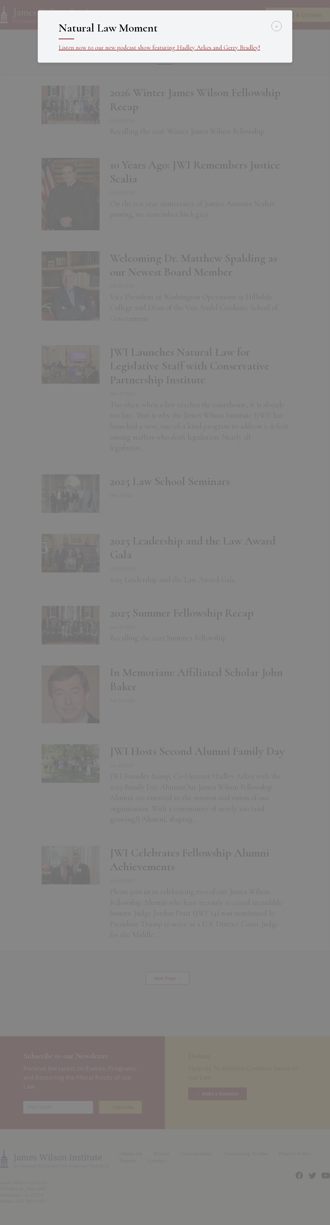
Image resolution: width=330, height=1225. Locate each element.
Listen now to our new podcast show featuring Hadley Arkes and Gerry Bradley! (159, 47)
